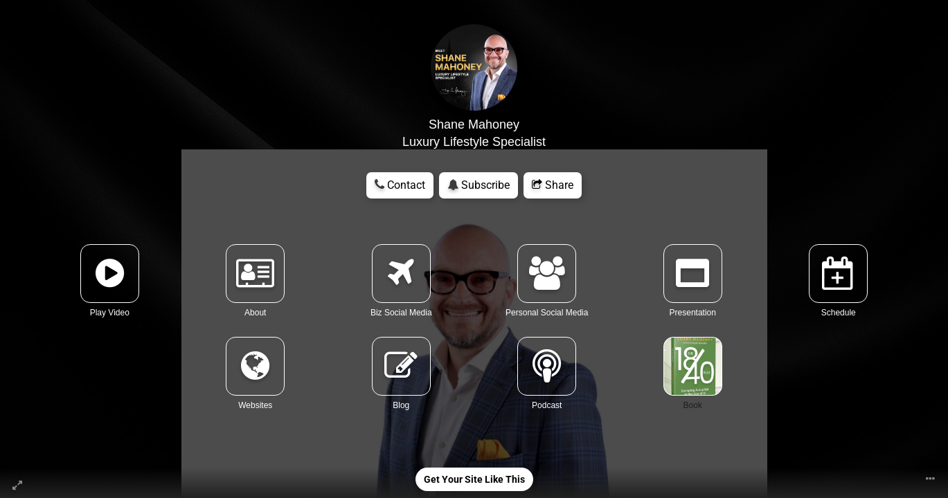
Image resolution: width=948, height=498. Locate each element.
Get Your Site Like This (474, 479)
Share (552, 185)
